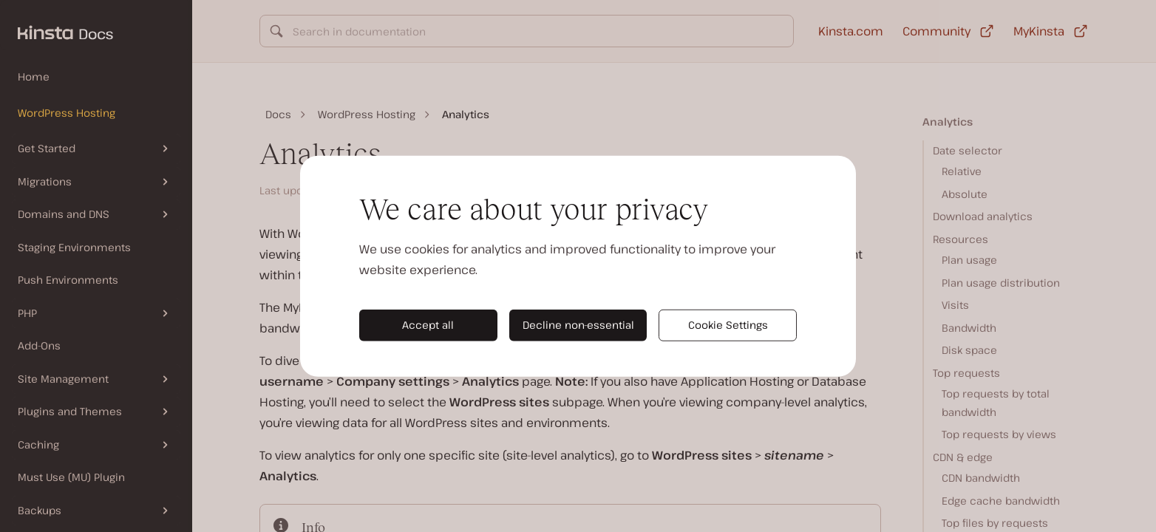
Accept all (428, 325)
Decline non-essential (578, 325)
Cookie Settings (728, 325)
